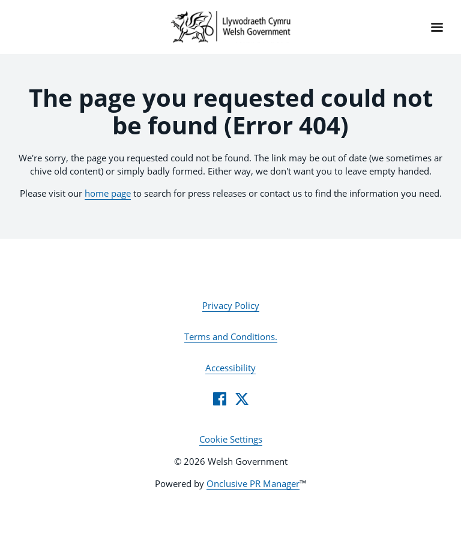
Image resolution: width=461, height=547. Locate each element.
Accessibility (230, 368)
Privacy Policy (230, 305)
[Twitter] (242, 398)
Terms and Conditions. (230, 336)
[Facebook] (219, 398)
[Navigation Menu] (437, 27)
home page (108, 193)
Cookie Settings (230, 439)
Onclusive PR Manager (253, 483)
